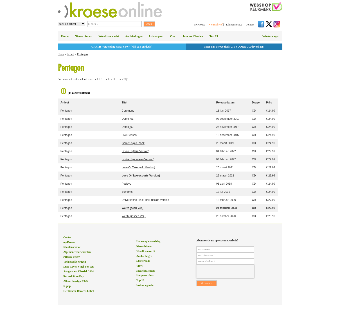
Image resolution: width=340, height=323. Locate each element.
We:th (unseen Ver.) (134, 216)
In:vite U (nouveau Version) (138, 159)
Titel (124, 102)
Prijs (269, 102)
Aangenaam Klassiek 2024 (78, 271)
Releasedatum (225, 102)
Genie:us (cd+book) (133, 143)
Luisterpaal (156, 36)
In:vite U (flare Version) (135, 151)
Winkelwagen (270, 36)
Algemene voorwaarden (77, 252)
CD (99, 79)
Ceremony (128, 110)
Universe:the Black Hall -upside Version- (146, 200)
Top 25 (213, 36)
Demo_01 (127, 118)
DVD (111, 79)
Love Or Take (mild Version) (138, 167)
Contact (250, 24)
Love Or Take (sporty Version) (141, 175)
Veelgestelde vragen (74, 261)
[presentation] (225, 271)
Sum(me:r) (128, 191)
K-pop (67, 286)
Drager (256, 102)
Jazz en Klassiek (193, 36)
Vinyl (173, 36)
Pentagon (82, 54)
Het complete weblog (148, 241)
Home (65, 36)
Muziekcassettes (145, 270)
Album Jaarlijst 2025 (75, 281)
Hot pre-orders (145, 275)
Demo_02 (127, 126)
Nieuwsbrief (216, 24)
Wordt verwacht (109, 36)
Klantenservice (234, 24)
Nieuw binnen (83, 36)
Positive (126, 183)
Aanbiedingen (133, 36)
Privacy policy (71, 256)
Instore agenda (144, 285)
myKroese (199, 24)
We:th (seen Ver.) (132, 208)
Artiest (70, 54)
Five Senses (129, 135)
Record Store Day (73, 276)
